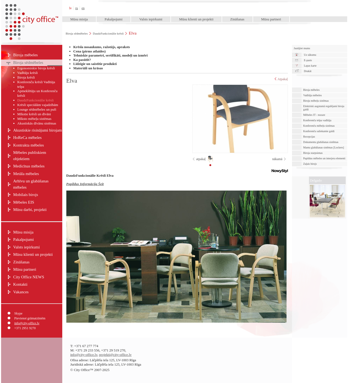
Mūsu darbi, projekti (30, 209)
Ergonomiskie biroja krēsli (36, 68)
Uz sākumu (310, 54)
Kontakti (20, 284)
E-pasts (308, 60)
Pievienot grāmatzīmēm (29, 318)
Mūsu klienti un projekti (196, 19)
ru (76, 8)
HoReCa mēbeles (27, 137)
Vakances (21, 292)
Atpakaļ (281, 79)
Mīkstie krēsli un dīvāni (34, 114)
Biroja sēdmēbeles (77, 33)
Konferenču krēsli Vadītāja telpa (36, 84)
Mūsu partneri (271, 19)
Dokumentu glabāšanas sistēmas (320, 142)
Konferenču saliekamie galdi (318, 131)
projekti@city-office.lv (115, 355)
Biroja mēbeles (25, 55)
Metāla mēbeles (26, 174)
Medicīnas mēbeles (29, 166)
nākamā (277, 159)
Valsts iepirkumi (150, 19)
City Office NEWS (28, 277)
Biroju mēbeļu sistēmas (316, 100)
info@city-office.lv (26, 323)
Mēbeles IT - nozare (314, 114)
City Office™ (31, 8)
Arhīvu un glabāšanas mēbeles (31, 184)
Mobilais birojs (25, 194)
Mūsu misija (79, 19)
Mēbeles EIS (23, 202)
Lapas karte (310, 65)
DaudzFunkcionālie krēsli (108, 33)
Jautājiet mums (302, 48)
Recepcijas (309, 136)
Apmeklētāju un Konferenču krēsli (37, 93)
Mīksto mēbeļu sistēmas (34, 119)
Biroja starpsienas (312, 152)
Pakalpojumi (114, 19)
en (83, 8)
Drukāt (308, 71)
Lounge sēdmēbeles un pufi (36, 109)
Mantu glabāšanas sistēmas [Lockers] (323, 147)
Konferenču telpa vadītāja (317, 120)
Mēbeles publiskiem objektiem (29, 155)
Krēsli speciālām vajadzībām (37, 105)
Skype (18, 313)
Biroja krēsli (26, 77)
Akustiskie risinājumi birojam (37, 130)
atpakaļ (201, 159)
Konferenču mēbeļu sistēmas (319, 125)
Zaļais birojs (310, 163)
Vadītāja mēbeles (312, 95)
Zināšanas (237, 19)
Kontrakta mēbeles (28, 145)
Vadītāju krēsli (27, 73)
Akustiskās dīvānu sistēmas (36, 123)
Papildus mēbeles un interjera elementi (324, 158)
